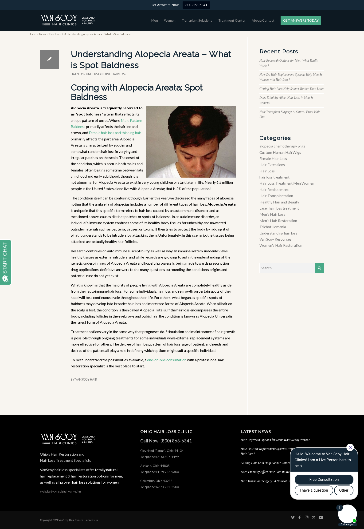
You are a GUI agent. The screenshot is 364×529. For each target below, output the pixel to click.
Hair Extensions (272, 164)
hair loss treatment (274, 177)
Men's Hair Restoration (278, 220)
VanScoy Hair (86, 379)
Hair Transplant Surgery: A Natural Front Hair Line (274, 481)
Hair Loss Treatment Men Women (286, 183)
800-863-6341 (196, 5)
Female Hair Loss (273, 158)
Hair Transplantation (276, 195)
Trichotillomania (272, 226)
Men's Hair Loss (272, 214)
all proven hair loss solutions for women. (87, 482)
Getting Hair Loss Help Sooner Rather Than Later (291, 89)
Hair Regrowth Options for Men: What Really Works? (275, 440)
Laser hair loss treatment (279, 208)
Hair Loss (78, 74)
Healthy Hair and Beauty (279, 202)
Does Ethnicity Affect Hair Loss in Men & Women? (273, 472)
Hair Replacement (274, 189)
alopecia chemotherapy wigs (282, 146)
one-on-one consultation (166, 360)
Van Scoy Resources (275, 239)
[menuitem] (154, 20)
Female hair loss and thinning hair (115, 132)
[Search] (291, 268)
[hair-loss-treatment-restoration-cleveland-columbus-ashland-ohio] (68, 20)
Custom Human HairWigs (280, 152)
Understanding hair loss (106, 74)
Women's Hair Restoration (280, 245)
